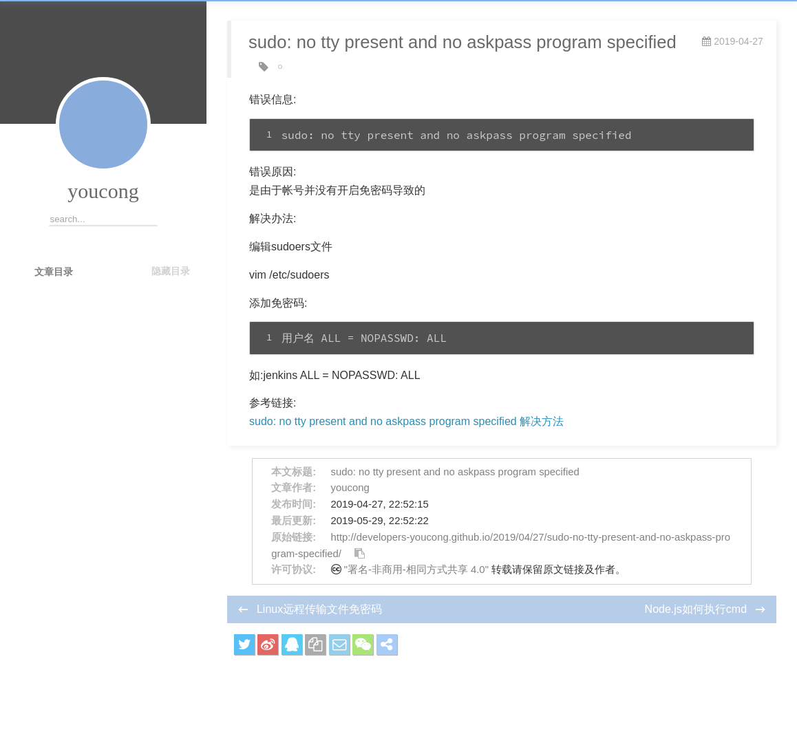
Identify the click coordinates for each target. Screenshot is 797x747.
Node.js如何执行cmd (697, 609)
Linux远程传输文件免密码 (319, 609)
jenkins (297, 67)
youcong (102, 191)
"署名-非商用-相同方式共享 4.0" (416, 569)
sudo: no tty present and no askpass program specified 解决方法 (406, 421)
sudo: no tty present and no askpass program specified (455, 471)
